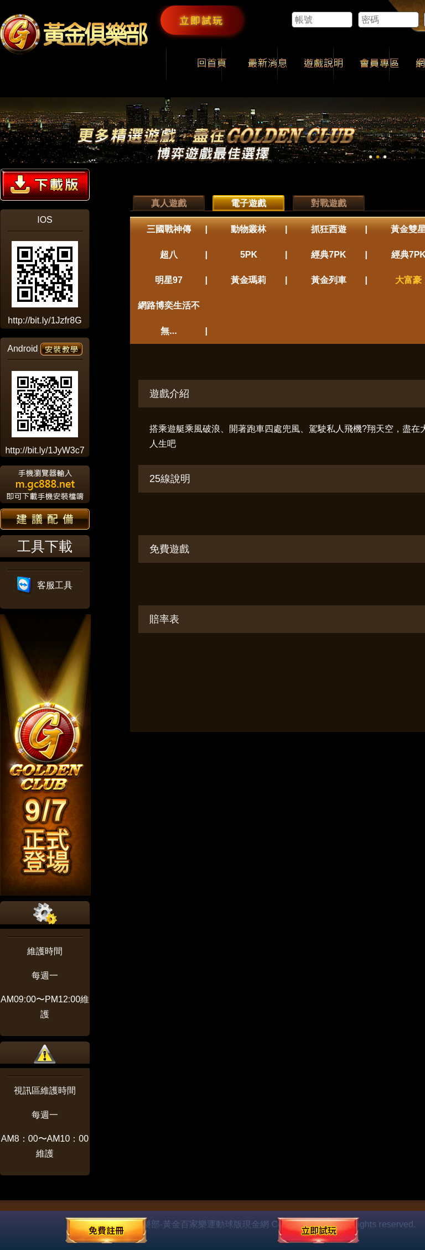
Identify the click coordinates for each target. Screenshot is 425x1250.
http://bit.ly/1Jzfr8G (44, 320)
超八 (169, 254)
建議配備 (45, 519)
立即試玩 (201, 20)
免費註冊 (106, 1230)
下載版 (45, 185)
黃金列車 (328, 280)
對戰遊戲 (328, 203)
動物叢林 (248, 229)
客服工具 (45, 585)
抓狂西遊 (328, 229)
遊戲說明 (323, 64)
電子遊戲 (248, 203)
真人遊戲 (168, 203)
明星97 (169, 280)
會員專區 (379, 64)
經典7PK (328, 254)
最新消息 (268, 64)
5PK (248, 254)
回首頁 (212, 64)
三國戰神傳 (169, 229)
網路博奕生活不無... (169, 318)
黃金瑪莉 (248, 280)
